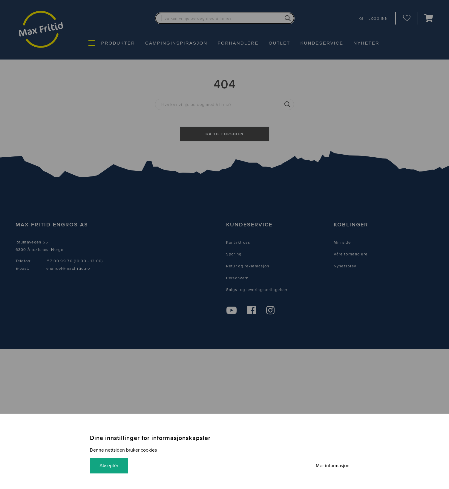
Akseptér (108, 466)
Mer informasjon (333, 466)
